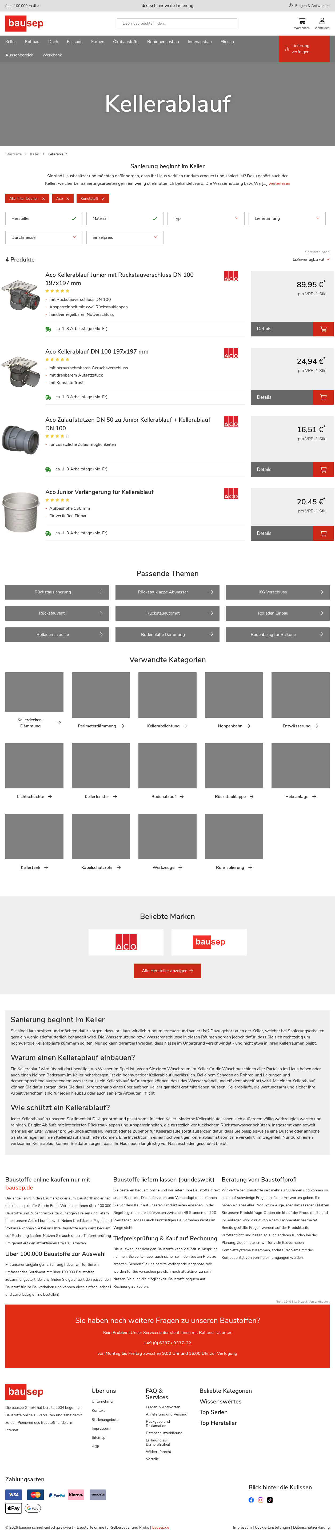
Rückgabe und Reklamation (158, 1423)
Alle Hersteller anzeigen (165, 971)
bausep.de (160, 1527)
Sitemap (98, 1437)
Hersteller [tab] (43, 218)
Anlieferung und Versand (166, 1414)
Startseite (13, 154)
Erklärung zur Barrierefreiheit (158, 1442)
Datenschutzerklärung (164, 1433)
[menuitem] (10, 42)
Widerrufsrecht (158, 1451)
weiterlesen (279, 183)
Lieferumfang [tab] (287, 218)
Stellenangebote (105, 1419)
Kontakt (98, 1410)
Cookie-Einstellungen (272, 1527)
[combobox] (177, 23)
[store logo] (32, 24)
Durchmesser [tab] (43, 237)
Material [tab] (125, 218)
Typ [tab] (206, 218)
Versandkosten (319, 1301)
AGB (95, 1446)
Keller (34, 154)
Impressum (101, 1428)
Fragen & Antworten (312, 5)
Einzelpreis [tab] (125, 237)
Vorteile (152, 1459)
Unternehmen (103, 1401)
